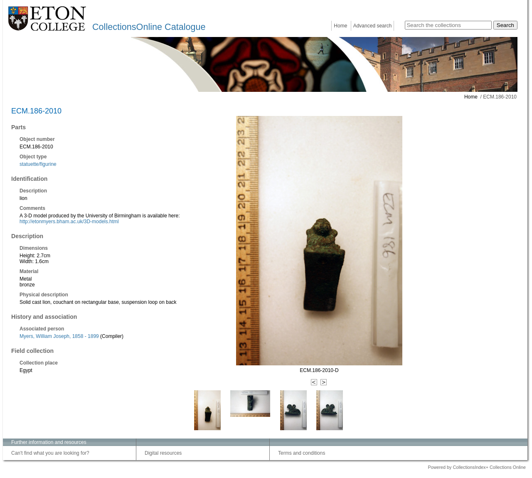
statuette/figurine (38, 164)
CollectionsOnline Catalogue (148, 27)
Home (340, 26)
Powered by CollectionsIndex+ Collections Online (477, 467)
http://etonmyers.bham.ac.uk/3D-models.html (69, 221)
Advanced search (372, 26)
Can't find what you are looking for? (50, 453)
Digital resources (163, 453)
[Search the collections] (448, 25)
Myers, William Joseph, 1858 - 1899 (59, 336)
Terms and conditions (301, 453)
